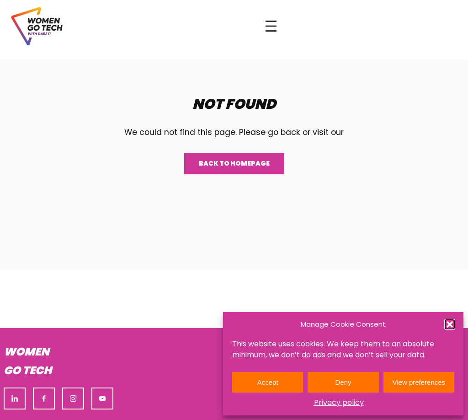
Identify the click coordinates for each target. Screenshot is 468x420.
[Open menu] (271, 26)
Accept (267, 382)
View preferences (419, 382)
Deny (343, 382)
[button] (449, 324)
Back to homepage (234, 163)
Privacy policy (339, 402)
